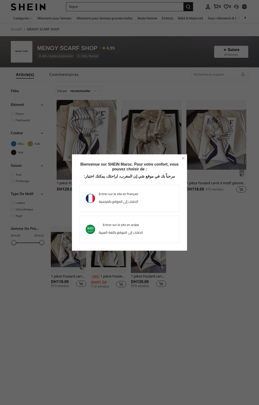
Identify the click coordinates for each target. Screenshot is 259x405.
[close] (183, 158)
